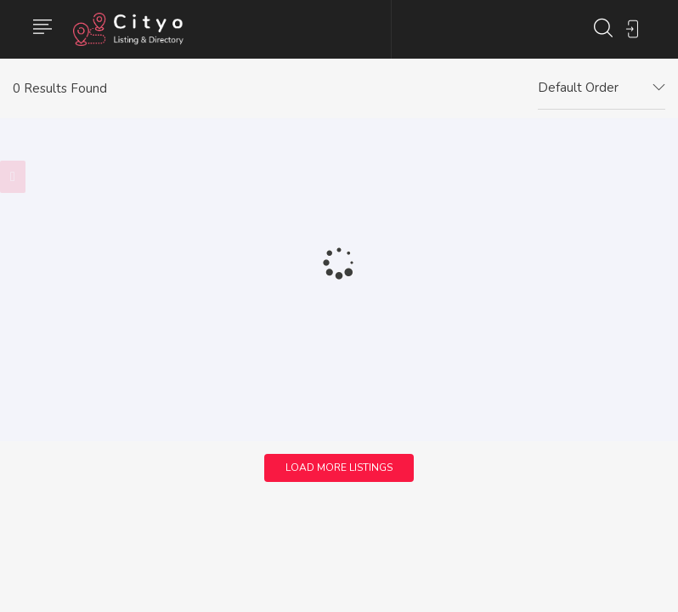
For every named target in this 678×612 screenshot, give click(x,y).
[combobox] (601, 88)
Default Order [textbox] (578, 87)
